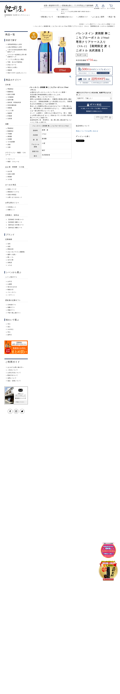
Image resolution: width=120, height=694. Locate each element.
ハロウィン (11, 295)
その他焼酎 (11, 142)
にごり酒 (10, 110)
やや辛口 (10, 329)
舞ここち (10, 257)
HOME (81, 24)
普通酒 (10, 108)
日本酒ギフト (12, 304)
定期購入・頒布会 (12, 215)
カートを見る (111, 8)
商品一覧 (112, 17)
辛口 (9, 332)
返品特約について (83, 126)
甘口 (9, 324)
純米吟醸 (10, 100)
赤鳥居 (83, 11)
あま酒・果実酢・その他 (14, 167)
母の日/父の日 (12, 287)
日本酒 (7, 85)
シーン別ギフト (91, 24)
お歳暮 (10, 284)
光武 (9, 244)
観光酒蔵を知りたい (65, 17)
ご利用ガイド (83, 17)
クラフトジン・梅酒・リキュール (15, 153)
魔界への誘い (12, 254)
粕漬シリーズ (12, 189)
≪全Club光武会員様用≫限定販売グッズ (17, 51)
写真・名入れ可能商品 (15, 62)
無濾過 (10, 113)
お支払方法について (14, 372)
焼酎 (7, 124)
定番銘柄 (8, 239)
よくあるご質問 (98, 17)
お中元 (10, 281)
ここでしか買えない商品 (16, 59)
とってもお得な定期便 (71, 11)
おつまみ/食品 (10, 185)
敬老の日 (10, 289)
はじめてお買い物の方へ (16, 367)
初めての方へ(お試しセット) (17, 73)
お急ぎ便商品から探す (15, 47)
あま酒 (10, 171)
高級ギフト (11, 310)
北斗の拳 (10, 260)
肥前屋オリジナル (13, 192)
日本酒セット (12, 207)
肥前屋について (47, 17)
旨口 (9, 326)
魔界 (79, 11)
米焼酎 (10, 139)
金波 (9, 246)
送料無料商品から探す (15, 44)
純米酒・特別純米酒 (14, 102)
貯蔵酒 (10, 116)
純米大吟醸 (11, 94)
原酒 (9, 144)
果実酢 (10, 176)
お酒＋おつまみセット (15, 197)
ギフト (63, 11)
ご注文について (13, 370)
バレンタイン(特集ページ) (106, 24)
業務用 (10, 70)
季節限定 (10, 89)
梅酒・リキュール (13, 161)
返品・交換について (14, 381)
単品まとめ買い (13, 67)
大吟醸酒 (10, 97)
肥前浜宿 (10, 249)
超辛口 (10, 334)
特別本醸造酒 (12, 105)
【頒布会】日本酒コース (16, 225)
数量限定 (10, 92)
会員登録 (96, 8)
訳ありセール (12, 64)
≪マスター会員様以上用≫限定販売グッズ (17, 55)
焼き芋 (63, 13)
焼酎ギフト (11, 307)
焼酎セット (11, 210)
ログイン (103, 8)
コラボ (10, 265)
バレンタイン (12, 292)
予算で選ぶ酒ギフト (14, 313)
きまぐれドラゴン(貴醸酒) (16, 252)
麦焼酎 (10, 136)
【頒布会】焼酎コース (15, 227)
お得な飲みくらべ (12, 202)
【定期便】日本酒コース (16, 219)
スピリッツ (11, 159)
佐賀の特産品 (12, 194)
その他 (10, 179)
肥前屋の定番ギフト (13, 300)
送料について (12, 378)
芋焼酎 (10, 134)
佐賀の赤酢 (11, 174)
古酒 (9, 147)
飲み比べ (88, 11)
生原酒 (10, 118)
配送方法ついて (13, 375)
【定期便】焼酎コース (15, 222)
